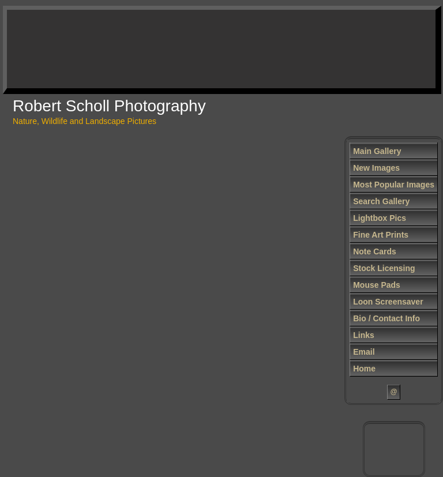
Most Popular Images (393, 184)
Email (363, 351)
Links (363, 335)
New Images (376, 167)
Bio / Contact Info (386, 318)
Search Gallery (381, 201)
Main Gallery (377, 151)
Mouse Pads (376, 285)
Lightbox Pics (379, 218)
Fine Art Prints (380, 234)
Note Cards (374, 251)
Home (364, 368)
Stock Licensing (384, 268)
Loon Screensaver (388, 301)
